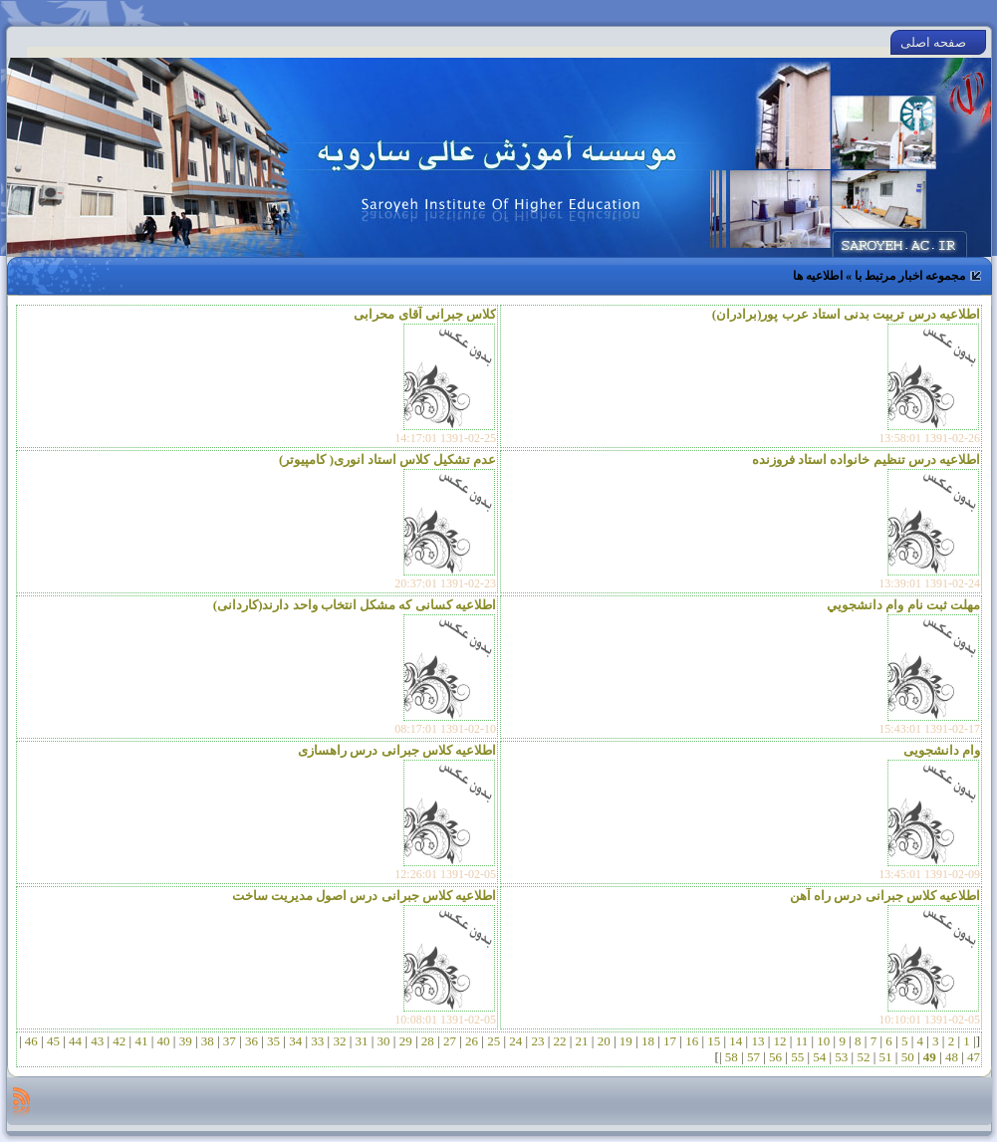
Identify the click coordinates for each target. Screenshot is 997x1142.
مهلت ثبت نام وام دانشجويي (903, 604)
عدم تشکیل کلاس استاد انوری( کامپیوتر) (387, 459)
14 (736, 1040)
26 (472, 1040)
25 (494, 1040)
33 (318, 1040)
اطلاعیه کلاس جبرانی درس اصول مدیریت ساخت (364, 895)
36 (252, 1040)
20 (604, 1040)
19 (626, 1040)
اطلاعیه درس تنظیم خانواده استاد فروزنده (866, 459)
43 (98, 1040)
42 (119, 1040)
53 (842, 1056)
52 (863, 1056)
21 (582, 1040)
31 (362, 1040)
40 (163, 1040)
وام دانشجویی (941, 750)
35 (274, 1040)
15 (714, 1040)
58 (732, 1056)
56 (776, 1056)
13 (758, 1040)
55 (798, 1056)
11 (801, 1040)
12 (780, 1040)
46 (32, 1040)
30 (383, 1040)
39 (185, 1040)
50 (907, 1056)
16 (692, 1040)
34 (296, 1040)
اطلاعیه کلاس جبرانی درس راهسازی (397, 750)
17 (670, 1040)
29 (405, 1040)
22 (560, 1040)
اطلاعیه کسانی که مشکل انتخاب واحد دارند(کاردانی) (354, 604)
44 (76, 1040)
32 (340, 1040)
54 (820, 1056)
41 (141, 1040)
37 (230, 1040)
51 (885, 1056)
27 (450, 1040)
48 (952, 1056)
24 (516, 1040)
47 (972, 1056)
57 (754, 1056)
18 (648, 1040)
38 (207, 1040)
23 (538, 1040)
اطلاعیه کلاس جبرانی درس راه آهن (885, 895)
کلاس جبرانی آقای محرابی (425, 314)
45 (54, 1040)
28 (428, 1040)
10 (824, 1040)
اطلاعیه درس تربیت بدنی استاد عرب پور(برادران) (846, 314)
